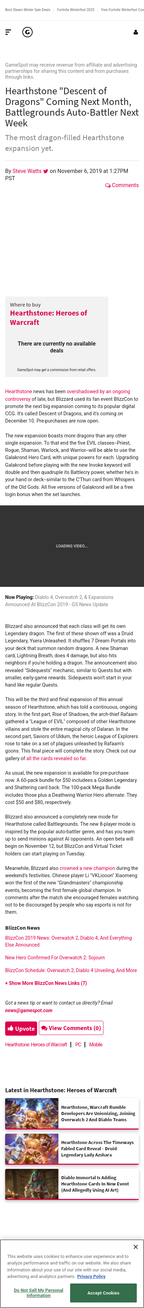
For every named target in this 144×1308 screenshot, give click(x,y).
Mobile (95, 1044)
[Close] (135, 1246)
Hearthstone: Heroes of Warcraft (48, 317)
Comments (122, 185)
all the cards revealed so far (56, 758)
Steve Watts (28, 171)
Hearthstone (18, 391)
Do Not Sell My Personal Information (39, 1293)
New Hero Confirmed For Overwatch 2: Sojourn (55, 957)
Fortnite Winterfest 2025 (75, 10)
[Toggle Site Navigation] (8, 32)
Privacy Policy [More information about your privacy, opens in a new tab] (91, 1276)
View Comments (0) (71, 1028)
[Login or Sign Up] (136, 32)
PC (78, 1044)
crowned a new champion (87, 868)
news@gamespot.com (28, 1010)
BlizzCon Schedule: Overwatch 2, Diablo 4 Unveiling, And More (71, 970)
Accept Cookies (103, 1293)
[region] (72, 1273)
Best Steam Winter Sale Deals (27, 10)
